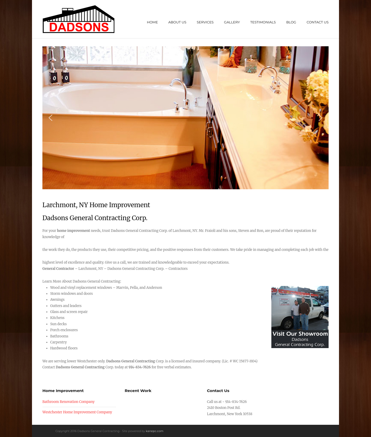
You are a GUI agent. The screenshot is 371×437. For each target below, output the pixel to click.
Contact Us (317, 22)
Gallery (232, 22)
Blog (291, 22)
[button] (50, 118)
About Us (177, 22)
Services (205, 22)
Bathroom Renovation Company (68, 402)
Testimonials (263, 22)
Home (152, 22)
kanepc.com (154, 431)
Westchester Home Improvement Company (77, 412)
